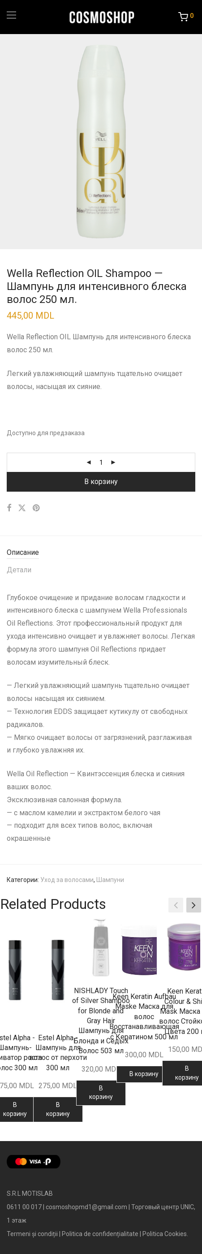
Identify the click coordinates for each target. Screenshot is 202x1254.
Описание (23, 552)
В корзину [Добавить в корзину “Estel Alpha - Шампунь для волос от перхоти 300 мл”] (58, 1109)
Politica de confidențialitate (100, 1233)
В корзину (101, 481)
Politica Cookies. (165, 1233)
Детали (19, 570)
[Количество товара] (101, 462)
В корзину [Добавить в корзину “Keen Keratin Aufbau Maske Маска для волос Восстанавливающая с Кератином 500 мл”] (144, 1073)
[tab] (101, 553)
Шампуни (110, 879)
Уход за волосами (67, 879)
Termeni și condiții (32, 1233)
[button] (194, 905)
